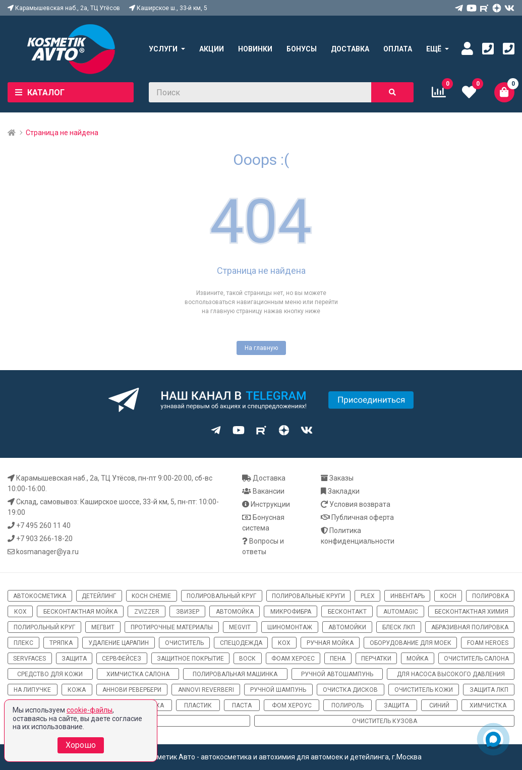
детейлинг (99, 596)
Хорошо (81, 745)
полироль (347, 705)
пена (337, 658)
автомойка (235, 611)
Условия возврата (359, 504)
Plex (368, 596)
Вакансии (268, 491)
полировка (490, 596)
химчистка (488, 705)
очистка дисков (350, 689)
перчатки (376, 658)
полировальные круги (308, 596)
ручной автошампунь (337, 674)
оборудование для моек (410, 642)
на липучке (32, 689)
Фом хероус (292, 705)
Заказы (341, 478)
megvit (240, 627)
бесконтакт (347, 611)
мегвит (102, 627)
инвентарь (407, 596)
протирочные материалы (172, 627)
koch (448, 596)
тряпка (61, 642)
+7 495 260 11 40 (43, 525)
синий (439, 705)
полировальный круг (221, 596)
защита (74, 658)
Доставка (350, 49)
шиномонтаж (289, 627)
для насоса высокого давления (451, 674)
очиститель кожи (423, 689)
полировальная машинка (235, 674)
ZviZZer (146, 611)
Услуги (163, 49)
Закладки (344, 491)
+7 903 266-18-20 (44, 539)
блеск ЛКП (398, 627)
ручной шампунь (278, 689)
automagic (400, 611)
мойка (417, 658)
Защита (396, 705)
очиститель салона (476, 658)
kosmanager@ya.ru (47, 552)
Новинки (255, 49)
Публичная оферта (362, 517)
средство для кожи (50, 674)
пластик (198, 705)
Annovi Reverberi (206, 689)
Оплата (397, 49)
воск (247, 658)
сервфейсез (121, 658)
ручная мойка (330, 642)
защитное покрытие (190, 658)
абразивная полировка (469, 627)
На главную (261, 347)
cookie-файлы (89, 710)
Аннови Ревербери (131, 689)
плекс (23, 642)
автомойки (347, 627)
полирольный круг (44, 627)
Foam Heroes (487, 642)
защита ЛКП (489, 689)
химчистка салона (137, 674)
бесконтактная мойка (80, 611)
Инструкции (270, 504)
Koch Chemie (151, 596)
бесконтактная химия (471, 611)
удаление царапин (118, 642)
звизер (187, 611)
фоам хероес (293, 658)
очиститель (184, 642)
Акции (211, 49)
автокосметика (39, 596)
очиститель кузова (384, 721)
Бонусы (301, 49)
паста (242, 705)
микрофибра (290, 611)
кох (20, 611)
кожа (77, 689)
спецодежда (241, 642)
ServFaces (29, 658)
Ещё (433, 49)
